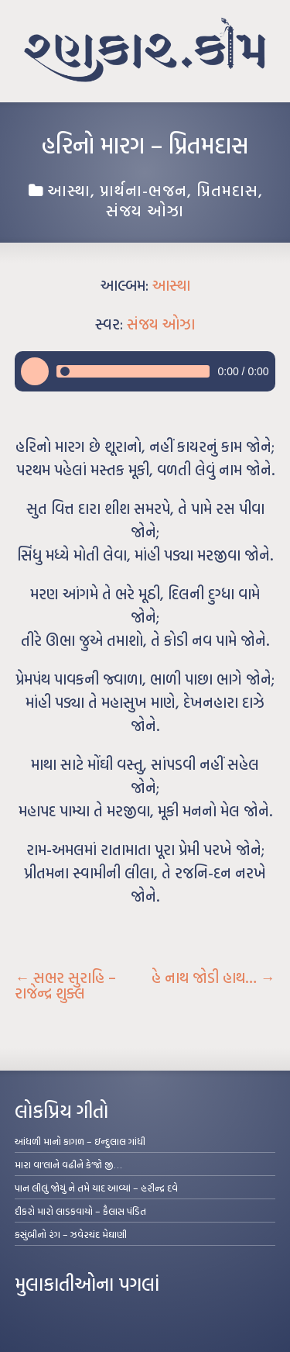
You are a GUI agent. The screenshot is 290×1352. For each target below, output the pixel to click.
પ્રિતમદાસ (227, 190)
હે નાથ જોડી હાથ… (213, 977)
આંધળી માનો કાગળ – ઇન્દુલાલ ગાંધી (80, 1141)
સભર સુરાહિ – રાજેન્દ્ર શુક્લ (65, 985)
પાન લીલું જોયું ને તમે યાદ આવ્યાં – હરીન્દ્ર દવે (96, 1188)
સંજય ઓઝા (145, 210)
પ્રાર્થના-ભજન (143, 190)
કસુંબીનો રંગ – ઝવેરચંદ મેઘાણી (71, 1234)
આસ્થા (68, 190)
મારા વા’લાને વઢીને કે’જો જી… (68, 1164)
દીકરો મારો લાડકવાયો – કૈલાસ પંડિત (80, 1211)
